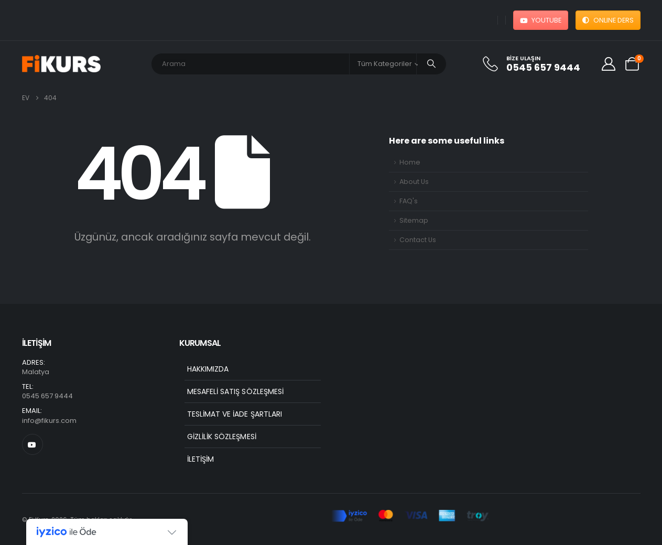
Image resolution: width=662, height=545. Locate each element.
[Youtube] (32, 444)
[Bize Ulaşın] (537, 63)
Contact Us (417, 239)
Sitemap (413, 220)
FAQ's (408, 201)
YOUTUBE (540, 20)
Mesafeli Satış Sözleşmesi (235, 391)
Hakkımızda (208, 369)
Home (409, 162)
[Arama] (431, 63)
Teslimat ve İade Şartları (235, 414)
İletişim (200, 459)
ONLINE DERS (608, 20)
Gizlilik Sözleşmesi (221, 436)
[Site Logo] (61, 63)
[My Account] (608, 64)
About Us (414, 181)
